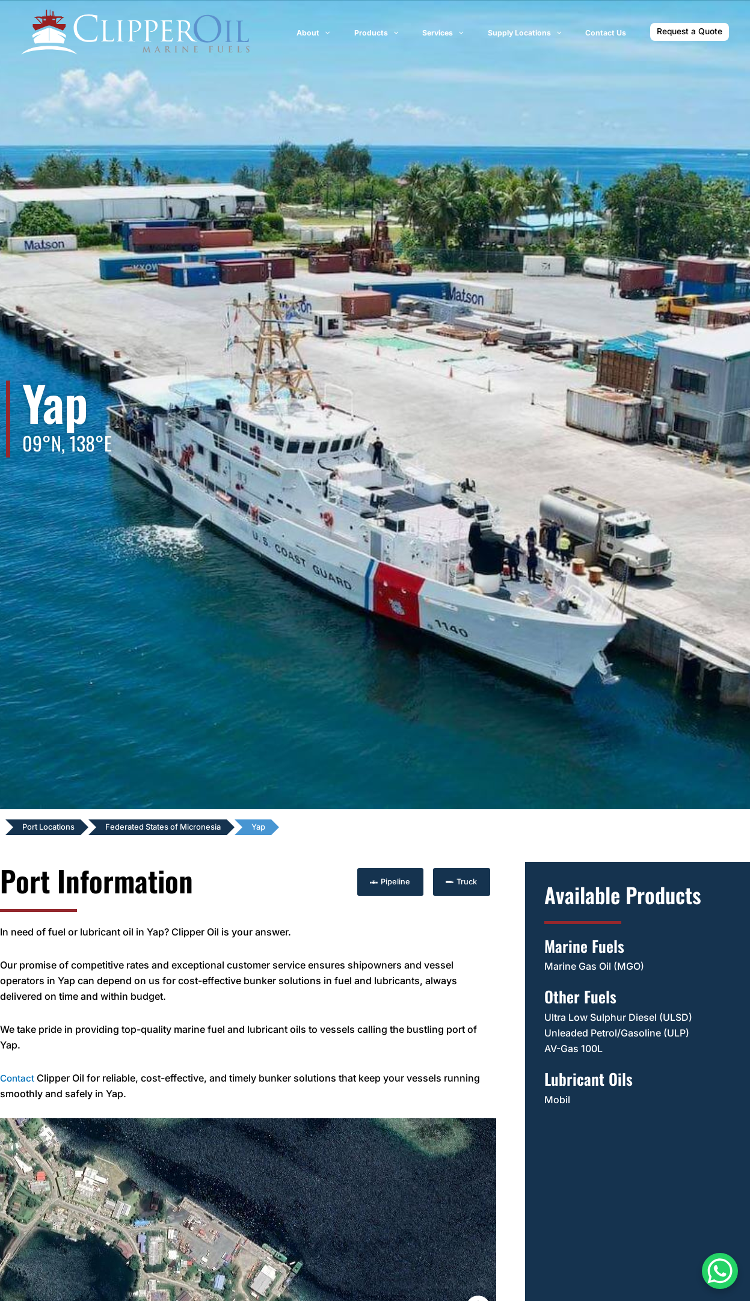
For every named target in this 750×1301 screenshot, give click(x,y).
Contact (18, 1077)
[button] (689, 32)
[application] (366, 33)
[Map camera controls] (478, 1264)
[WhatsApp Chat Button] (720, 1271)
